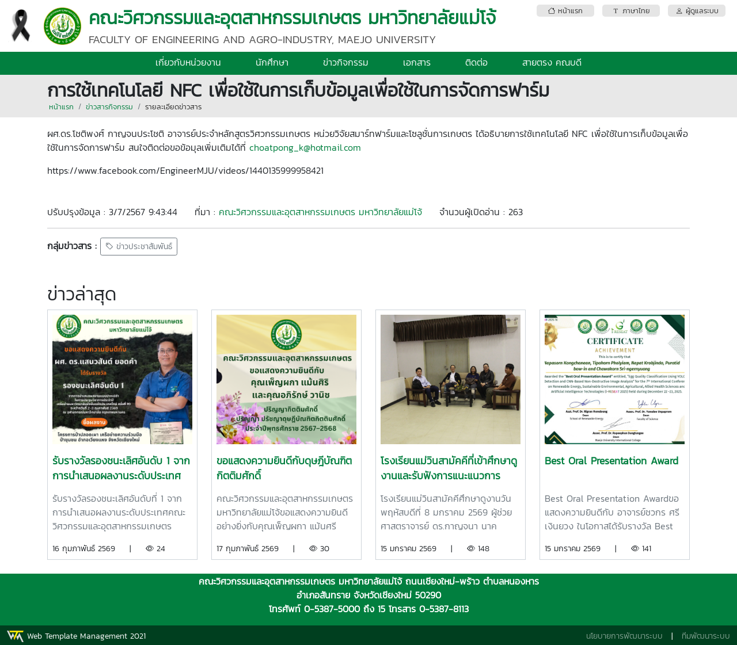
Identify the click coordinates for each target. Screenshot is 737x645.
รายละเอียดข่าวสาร (173, 106)
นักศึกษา (272, 62)
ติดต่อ (476, 62)
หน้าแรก (61, 106)
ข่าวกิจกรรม (345, 62)
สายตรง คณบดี (552, 62)
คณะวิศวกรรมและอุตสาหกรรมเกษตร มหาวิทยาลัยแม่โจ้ (320, 212)
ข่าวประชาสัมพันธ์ (138, 247)
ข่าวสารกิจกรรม (109, 106)
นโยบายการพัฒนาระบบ (624, 636)
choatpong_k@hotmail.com (305, 147)
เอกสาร (417, 62)
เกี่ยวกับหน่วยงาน (188, 62)
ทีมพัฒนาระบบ (706, 636)
